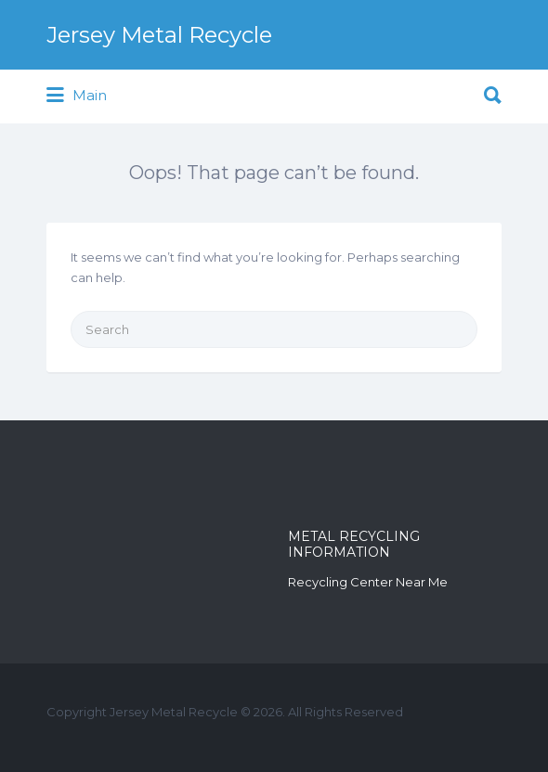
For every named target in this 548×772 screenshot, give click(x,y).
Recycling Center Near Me (368, 581)
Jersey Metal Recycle (159, 34)
